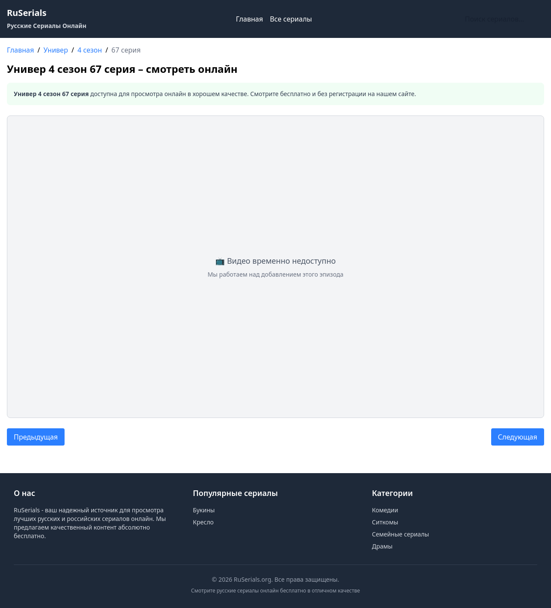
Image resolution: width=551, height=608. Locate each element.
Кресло (203, 522)
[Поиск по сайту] (502, 19)
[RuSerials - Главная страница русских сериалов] (47, 19)
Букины (204, 510)
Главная (249, 19)
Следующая (517, 437)
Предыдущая (36, 437)
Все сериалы (291, 19)
